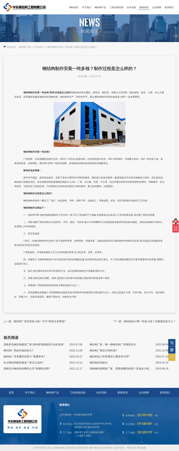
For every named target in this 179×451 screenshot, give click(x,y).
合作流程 (131, 7)
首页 (11, 392)
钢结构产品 (100, 7)
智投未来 (131, 448)
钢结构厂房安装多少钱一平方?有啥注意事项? (40, 321)
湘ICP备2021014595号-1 (101, 448)
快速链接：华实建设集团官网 (77, 414)
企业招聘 (156, 7)
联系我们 (169, 7)
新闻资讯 (144, 7)
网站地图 (141, 448)
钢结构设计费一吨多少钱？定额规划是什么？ (150, 321)
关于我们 (86, 7)
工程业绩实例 (116, 7)
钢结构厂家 (24, 47)
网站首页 (74, 7)
